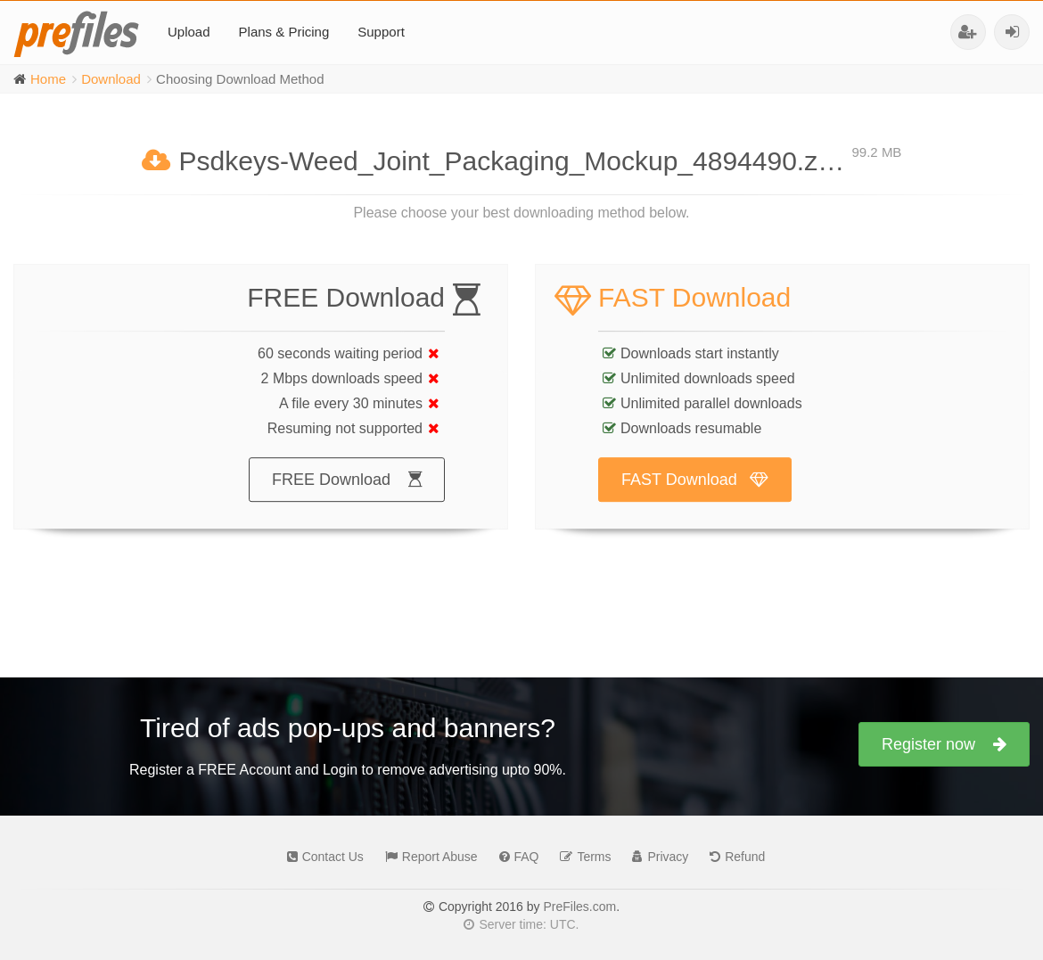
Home (48, 78)
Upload (189, 31)
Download (111, 78)
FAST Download (694, 497)
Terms (581, 856)
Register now (944, 744)
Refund (733, 856)
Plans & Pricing (284, 31)
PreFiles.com (579, 906)
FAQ (514, 856)
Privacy (655, 856)
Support (381, 31)
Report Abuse (427, 856)
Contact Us (321, 856)
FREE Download (347, 497)
